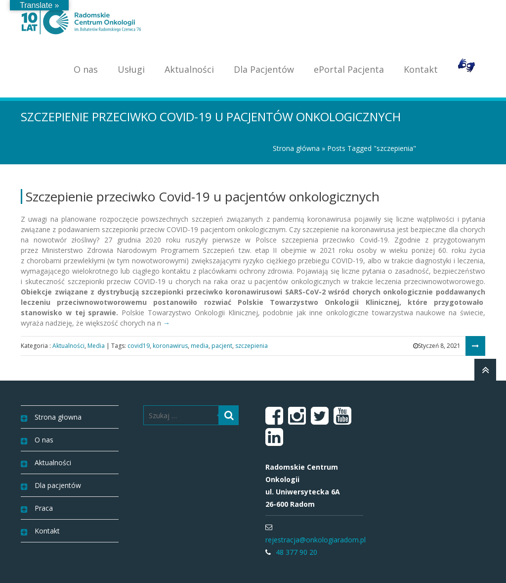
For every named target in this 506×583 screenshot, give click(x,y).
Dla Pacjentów (264, 69)
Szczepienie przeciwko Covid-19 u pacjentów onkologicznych (203, 196)
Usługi (131, 69)
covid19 (138, 345)
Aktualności (189, 69)
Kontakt (421, 69)
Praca (44, 508)
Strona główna (296, 148)
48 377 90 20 (296, 552)
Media (96, 345)
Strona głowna (58, 417)
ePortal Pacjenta (349, 69)
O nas (86, 69)
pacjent (221, 345)
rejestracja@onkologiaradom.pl (315, 539)
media (200, 345)
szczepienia (251, 345)
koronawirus (170, 345)
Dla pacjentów (58, 485)
